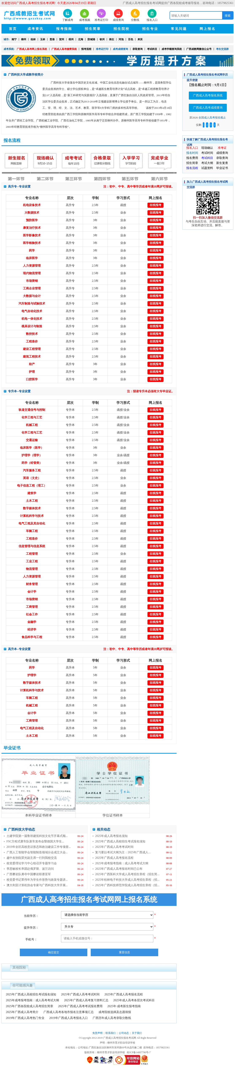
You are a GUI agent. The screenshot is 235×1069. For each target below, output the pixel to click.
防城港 (91, 39)
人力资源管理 (32, 265)
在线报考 (155, 205)
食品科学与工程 (32, 637)
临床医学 (32, 258)
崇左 (111, 39)
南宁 (14, 39)
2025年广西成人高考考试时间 (114, 846)
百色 (130, 39)
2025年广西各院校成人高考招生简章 (29, 1006)
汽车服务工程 (32, 470)
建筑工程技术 (32, 356)
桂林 (33, 39)
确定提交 (53, 952)
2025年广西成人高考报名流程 (114, 857)
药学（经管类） (32, 462)
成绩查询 (222, 152)
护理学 (31, 675)
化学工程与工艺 (32, 417)
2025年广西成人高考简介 (22, 1012)
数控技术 (32, 333)
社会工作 (32, 614)
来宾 (140, 39)
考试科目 (152, 49)
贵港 (52, 39)
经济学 (31, 629)
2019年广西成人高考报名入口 (68, 1018)
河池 (121, 39)
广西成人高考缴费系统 (64, 49)
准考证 (222, 147)
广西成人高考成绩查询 (208, 107)
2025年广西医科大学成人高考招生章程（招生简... (127, 874)
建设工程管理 (32, 349)
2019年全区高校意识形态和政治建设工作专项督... (39, 846)
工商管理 (32, 606)
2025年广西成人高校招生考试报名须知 (120, 841)
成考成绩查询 (120, 49)
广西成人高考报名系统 (208, 95)
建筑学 (31, 493)
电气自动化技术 (32, 311)
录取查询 (137, 49)
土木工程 (32, 500)
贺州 (61, 39)
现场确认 (207, 147)
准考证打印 (102, 49)
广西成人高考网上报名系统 (32, 49)
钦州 (102, 39)
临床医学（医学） (32, 447)
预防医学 (32, 220)
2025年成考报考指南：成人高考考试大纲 (121, 863)
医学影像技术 (32, 235)
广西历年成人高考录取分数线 (112, 1018)
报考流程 (86, 49)
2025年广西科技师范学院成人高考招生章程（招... (127, 885)
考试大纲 (207, 163)
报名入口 (192, 147)
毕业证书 (222, 168)
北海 (80, 39)
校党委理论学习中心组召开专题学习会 (32, 863)
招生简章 (192, 163)
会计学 (31, 591)
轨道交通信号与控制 (32, 409)
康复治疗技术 (32, 227)
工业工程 (32, 561)
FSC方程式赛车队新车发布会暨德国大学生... (35, 841)
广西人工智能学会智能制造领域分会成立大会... (37, 852)
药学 (32, 250)
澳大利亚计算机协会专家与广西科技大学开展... (37, 885)
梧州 (71, 39)
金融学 (31, 622)
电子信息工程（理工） (32, 485)
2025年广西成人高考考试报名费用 (80, 1006)
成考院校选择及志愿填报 (115, 1012)
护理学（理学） (32, 455)
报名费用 (192, 158)
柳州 (23, 39)
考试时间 (207, 152)
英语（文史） (32, 478)
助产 (32, 364)
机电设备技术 (32, 205)
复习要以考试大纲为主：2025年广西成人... (123, 852)
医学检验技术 (32, 243)
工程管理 (32, 553)
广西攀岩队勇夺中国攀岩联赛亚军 (29, 874)
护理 (32, 371)
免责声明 (97, 1033)
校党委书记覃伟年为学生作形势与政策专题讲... (37, 879)
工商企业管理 (32, 288)
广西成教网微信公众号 (199, 49)
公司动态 (124, 1033)
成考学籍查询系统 (172, 49)
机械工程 (32, 425)
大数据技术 (31, 212)
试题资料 (207, 168)
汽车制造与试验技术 (32, 303)
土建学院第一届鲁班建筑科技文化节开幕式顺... (37, 836)
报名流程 (192, 168)
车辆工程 (32, 531)
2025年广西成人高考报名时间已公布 (118, 868)
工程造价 (32, 341)
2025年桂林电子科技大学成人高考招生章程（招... (127, 879)
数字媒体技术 (32, 508)
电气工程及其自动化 (32, 523)
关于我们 (137, 1033)
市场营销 (32, 280)
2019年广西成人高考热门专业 (25, 1018)
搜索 (228, 15)
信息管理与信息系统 (32, 546)
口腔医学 (32, 379)
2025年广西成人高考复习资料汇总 (86, 1000)
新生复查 (222, 163)
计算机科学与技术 (32, 515)
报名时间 (192, 152)
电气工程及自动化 (32, 728)
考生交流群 (222, 49)
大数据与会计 (32, 296)
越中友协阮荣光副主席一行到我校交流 (32, 857)
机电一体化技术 (32, 318)
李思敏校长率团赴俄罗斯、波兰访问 (30, 868)
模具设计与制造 (32, 326)
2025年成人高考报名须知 (111, 836)
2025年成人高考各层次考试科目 (134, 1000)
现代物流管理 (32, 273)
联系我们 (110, 1033)
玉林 (42, 39)
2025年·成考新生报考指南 (124, 1006)
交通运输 (32, 440)
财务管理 (32, 584)
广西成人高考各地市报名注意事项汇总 (68, 1012)
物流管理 (32, 568)
